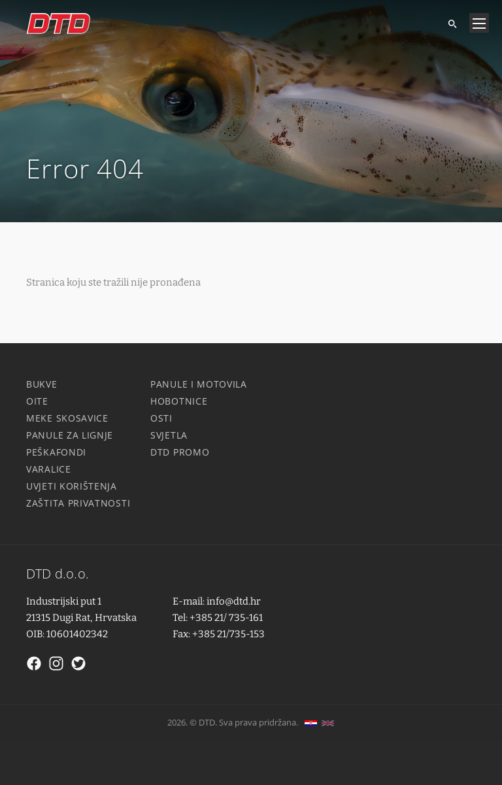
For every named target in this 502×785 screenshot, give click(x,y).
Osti (161, 418)
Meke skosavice (67, 418)
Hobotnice (178, 401)
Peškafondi (56, 452)
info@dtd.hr (234, 601)
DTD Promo (179, 452)
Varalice (48, 469)
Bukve (42, 384)
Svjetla (169, 435)
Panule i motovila (198, 384)
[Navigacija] (479, 23)
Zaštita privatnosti (78, 503)
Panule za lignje (69, 435)
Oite (37, 401)
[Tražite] (447, 22)
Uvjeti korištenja (71, 486)
